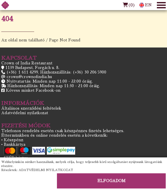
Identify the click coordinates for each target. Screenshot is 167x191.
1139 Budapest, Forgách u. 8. (32, 67)
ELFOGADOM (111, 181)
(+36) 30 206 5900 (89, 72)
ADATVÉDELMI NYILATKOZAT (46, 170)
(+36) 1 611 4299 (22, 72)
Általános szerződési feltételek (31, 108)
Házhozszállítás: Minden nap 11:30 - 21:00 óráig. (53, 86)
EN (145, 5)
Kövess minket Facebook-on (33, 90)
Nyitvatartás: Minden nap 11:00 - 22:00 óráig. (49, 81)
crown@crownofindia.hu (29, 77)
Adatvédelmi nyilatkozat (24, 113)
